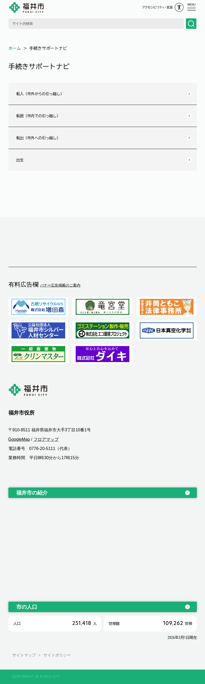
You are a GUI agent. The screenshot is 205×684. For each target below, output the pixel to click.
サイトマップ (24, 655)
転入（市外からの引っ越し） (40, 94)
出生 (20, 160)
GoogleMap (19, 439)
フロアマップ (46, 439)
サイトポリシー (57, 655)
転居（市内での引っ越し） (38, 116)
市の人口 (26, 607)
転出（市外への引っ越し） (38, 138)
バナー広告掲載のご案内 (60, 285)
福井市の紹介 (32, 493)
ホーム (14, 48)
